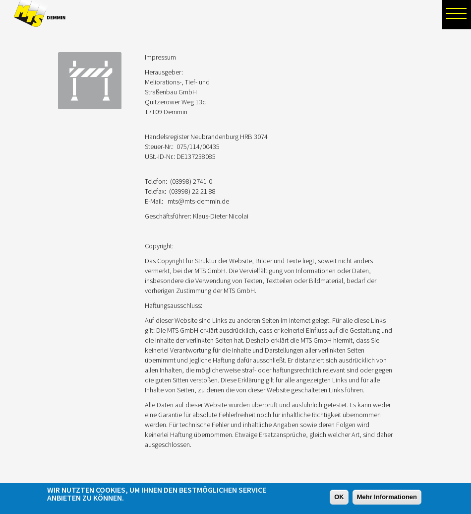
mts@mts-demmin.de (198, 201)
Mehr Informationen (387, 497)
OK (339, 497)
